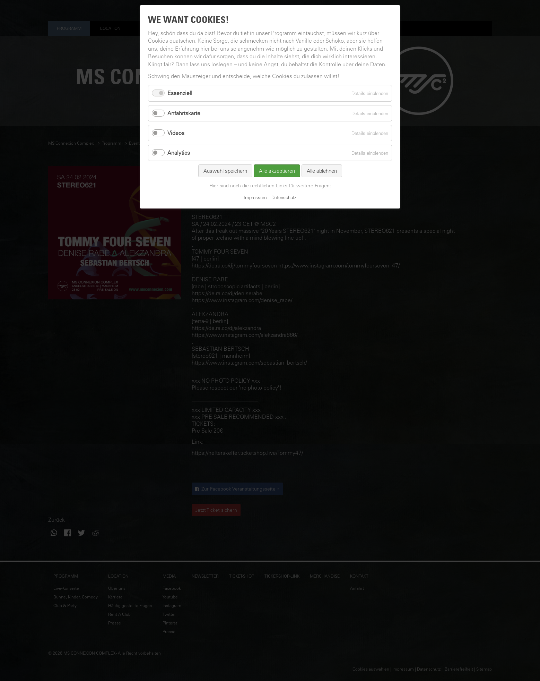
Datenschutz (283, 197)
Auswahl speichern (225, 171)
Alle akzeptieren (277, 171)
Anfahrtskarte (183, 113)
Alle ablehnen (322, 171)
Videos (175, 132)
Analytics (178, 152)
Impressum (255, 197)
